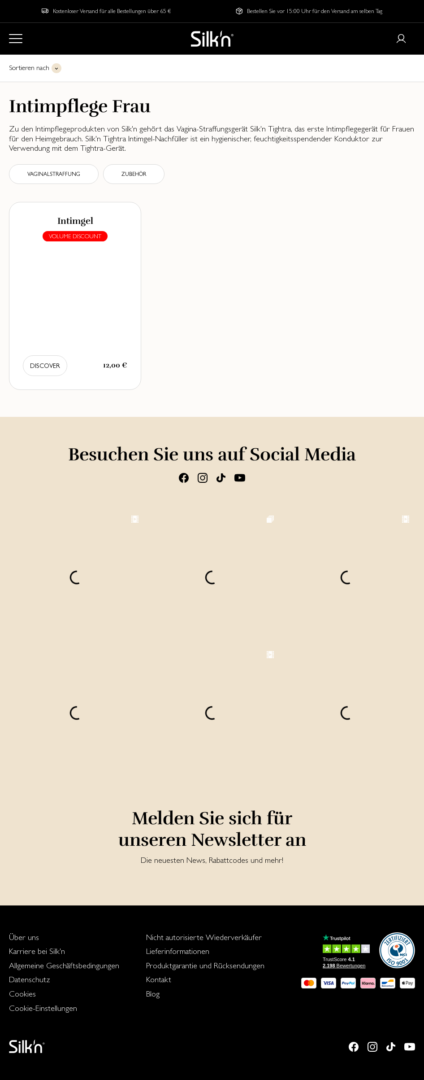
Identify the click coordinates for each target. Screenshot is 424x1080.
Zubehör (133, 174)
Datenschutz (29, 979)
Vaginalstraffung (53, 174)
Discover (45, 365)
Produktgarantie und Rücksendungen (205, 965)
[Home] (212, 38)
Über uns (24, 937)
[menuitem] (64, 937)
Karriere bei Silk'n (37, 951)
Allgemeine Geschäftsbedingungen (64, 965)
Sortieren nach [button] (29, 67)
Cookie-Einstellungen (43, 1008)
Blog (153, 993)
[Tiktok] (220, 477)
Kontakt (158, 979)
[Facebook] (184, 477)
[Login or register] (401, 38)
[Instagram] (203, 477)
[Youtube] (239, 477)
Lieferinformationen (177, 951)
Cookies (22, 993)
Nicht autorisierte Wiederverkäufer (204, 937)
